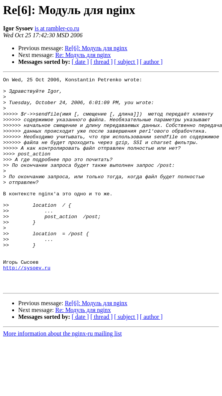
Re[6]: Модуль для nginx (96, 48)
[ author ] (151, 62)
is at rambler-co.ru (57, 28)
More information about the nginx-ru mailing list (62, 375)
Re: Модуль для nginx (83, 55)
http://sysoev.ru (26, 306)
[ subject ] (126, 62)
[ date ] (80, 62)
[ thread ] (101, 62)
